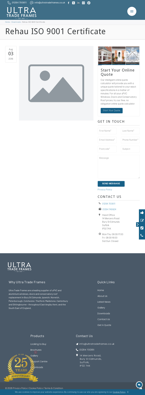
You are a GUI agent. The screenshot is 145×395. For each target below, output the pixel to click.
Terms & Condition (53, 388)
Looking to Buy (38, 344)
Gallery (101, 308)
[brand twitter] (73, 2)
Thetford (40, 301)
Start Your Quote (111, 110)
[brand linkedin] (78, 3)
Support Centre (38, 361)
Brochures (35, 350)
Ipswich (46, 297)
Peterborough (16, 301)
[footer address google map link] (95, 362)
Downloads (16, 22)
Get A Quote (104, 325)
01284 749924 (109, 209)
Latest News (103, 302)
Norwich (55, 297)
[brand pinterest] (88, 2)
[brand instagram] (83, 2)
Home (7, 22)
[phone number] (16, 3)
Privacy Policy (105, 190)
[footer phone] (95, 350)
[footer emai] (95, 344)
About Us (102, 296)
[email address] (47, 3)
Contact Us (103, 319)
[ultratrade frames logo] (21, 13)
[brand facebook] (68, 3)
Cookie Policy (36, 388)
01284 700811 (108, 204)
